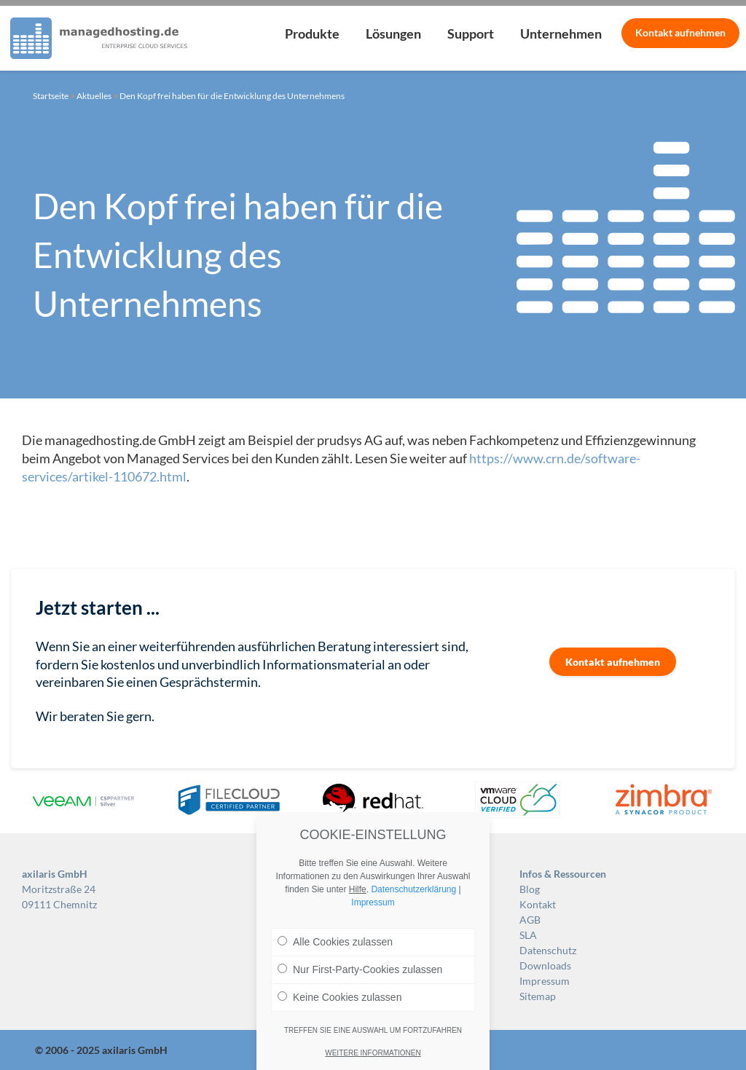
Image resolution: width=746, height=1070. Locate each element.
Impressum (544, 981)
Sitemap (537, 996)
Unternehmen (561, 33)
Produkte (312, 33)
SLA (528, 935)
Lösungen (393, 33)
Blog (529, 889)
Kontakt (680, 32)
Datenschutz (547, 950)
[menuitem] (312, 38)
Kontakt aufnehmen (612, 662)
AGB (530, 919)
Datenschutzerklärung (413, 889)
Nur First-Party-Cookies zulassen (360, 969)
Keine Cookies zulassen (339, 997)
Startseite (50, 95)
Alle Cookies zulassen (335, 942)
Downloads (545, 965)
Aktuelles (93, 95)
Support (470, 33)
